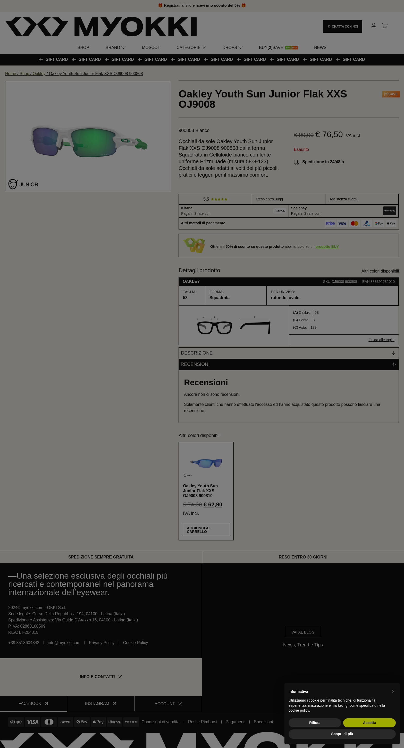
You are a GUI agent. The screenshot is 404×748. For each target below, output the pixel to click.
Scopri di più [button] (342, 734)
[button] (393, 691)
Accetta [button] (369, 723)
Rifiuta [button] (315, 723)
